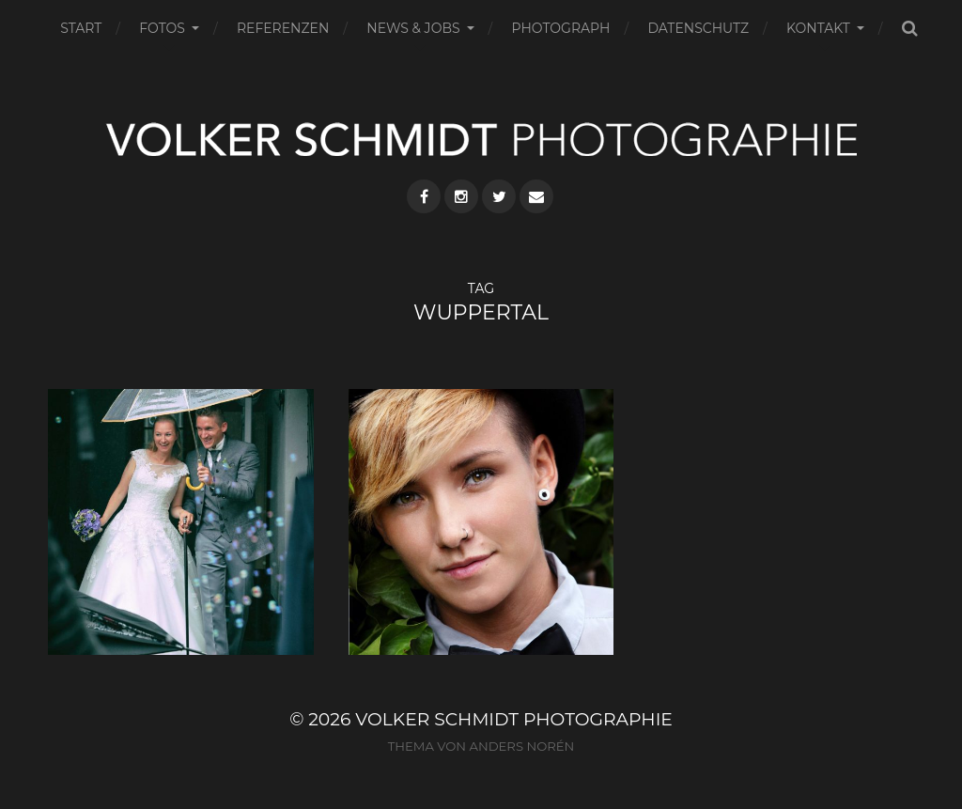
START (80, 28)
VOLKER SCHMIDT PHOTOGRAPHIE (514, 719)
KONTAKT (818, 28)
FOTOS (162, 28)
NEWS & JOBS (412, 28)
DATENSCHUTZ (698, 28)
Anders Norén (521, 746)
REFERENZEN (283, 28)
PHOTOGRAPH (561, 28)
